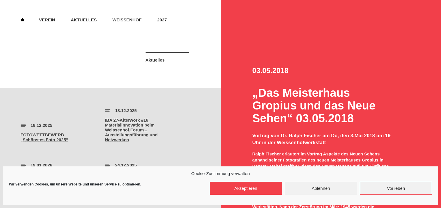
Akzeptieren (245, 188)
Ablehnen (321, 188)
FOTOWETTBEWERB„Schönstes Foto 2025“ (44, 137)
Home (23, 19)
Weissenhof (127, 19)
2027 (162, 19)
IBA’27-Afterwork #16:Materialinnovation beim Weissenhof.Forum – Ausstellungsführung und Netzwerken (131, 130)
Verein (47, 19)
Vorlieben (396, 188)
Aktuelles (84, 19)
